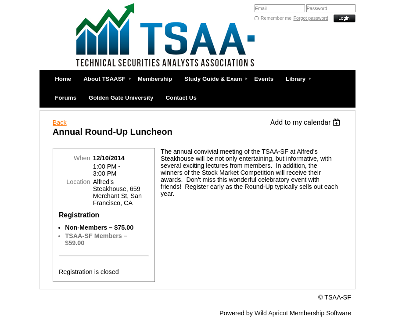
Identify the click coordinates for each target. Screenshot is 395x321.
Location (78, 181)
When (82, 158)
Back (60, 122)
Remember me (276, 18)
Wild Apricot (271, 313)
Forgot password (311, 18)
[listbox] (306, 122)
